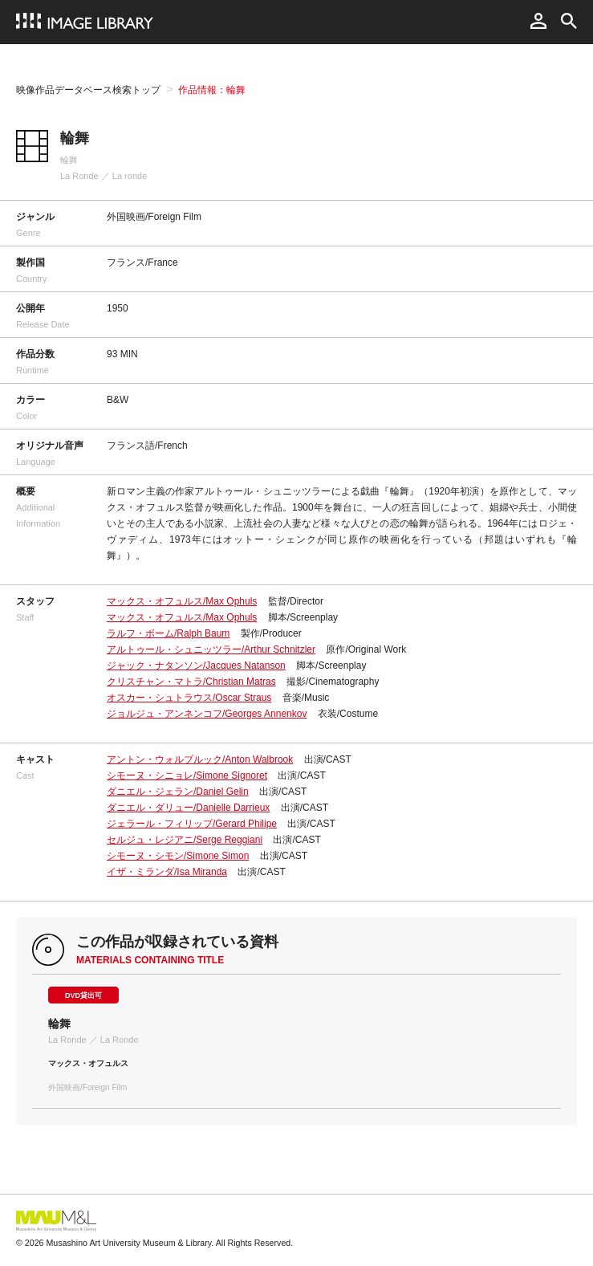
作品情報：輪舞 (212, 90)
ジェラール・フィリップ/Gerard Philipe (192, 823)
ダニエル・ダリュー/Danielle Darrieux (188, 807)
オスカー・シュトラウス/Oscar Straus (189, 697)
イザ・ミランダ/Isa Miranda (167, 871)
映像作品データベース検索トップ (88, 90)
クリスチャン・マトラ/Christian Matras (191, 681)
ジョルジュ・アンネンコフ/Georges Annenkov (207, 713)
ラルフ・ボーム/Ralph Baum (168, 633)
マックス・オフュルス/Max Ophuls (182, 601)
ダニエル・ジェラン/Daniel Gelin (178, 791)
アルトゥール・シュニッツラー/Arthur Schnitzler (211, 649)
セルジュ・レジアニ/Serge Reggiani (184, 839)
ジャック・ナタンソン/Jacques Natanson (196, 665)
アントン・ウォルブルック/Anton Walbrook (200, 759)
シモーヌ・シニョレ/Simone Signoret (187, 775)
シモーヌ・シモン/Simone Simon (178, 855)
